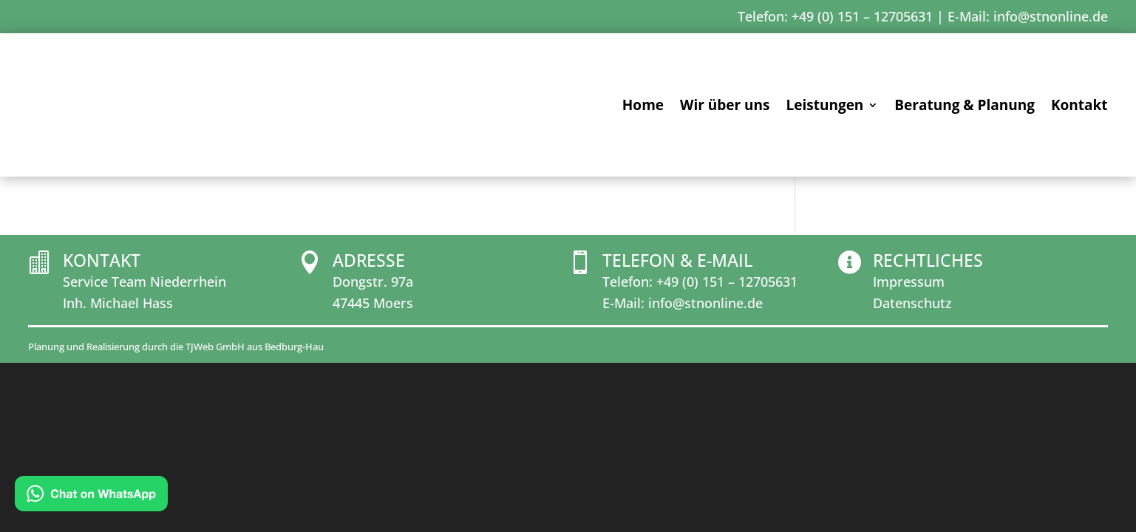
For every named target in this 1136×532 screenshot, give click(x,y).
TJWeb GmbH (215, 467)
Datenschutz (912, 424)
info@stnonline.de (1050, 16)
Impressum (909, 403)
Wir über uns (724, 107)
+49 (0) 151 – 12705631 (726, 403)
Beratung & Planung (964, 107)
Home (643, 107)
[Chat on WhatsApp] (91, 496)
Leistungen (824, 107)
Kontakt (1079, 107)
